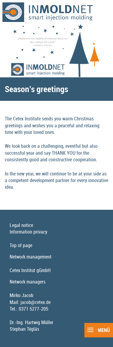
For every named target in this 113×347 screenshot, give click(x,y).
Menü (98, 330)
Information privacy (28, 231)
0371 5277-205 (33, 308)
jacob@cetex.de (35, 302)
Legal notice (21, 225)
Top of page (21, 245)
